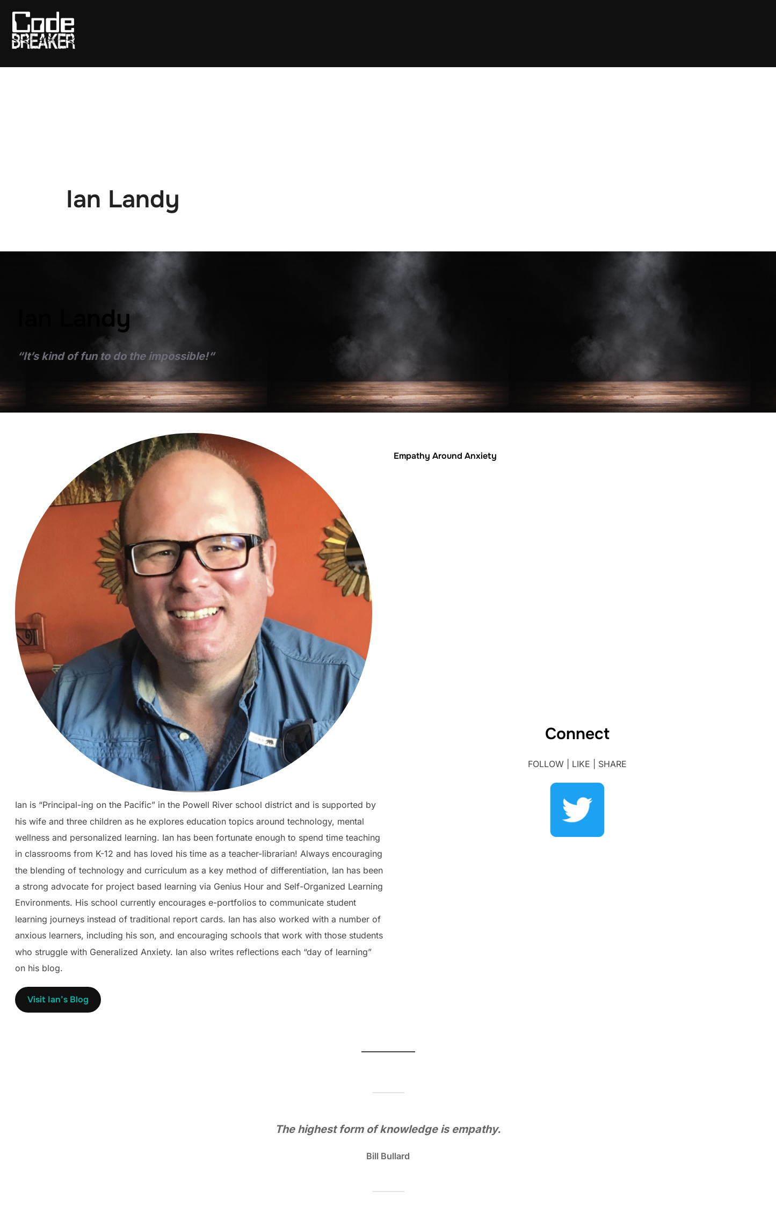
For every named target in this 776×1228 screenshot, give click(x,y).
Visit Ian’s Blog (58, 999)
